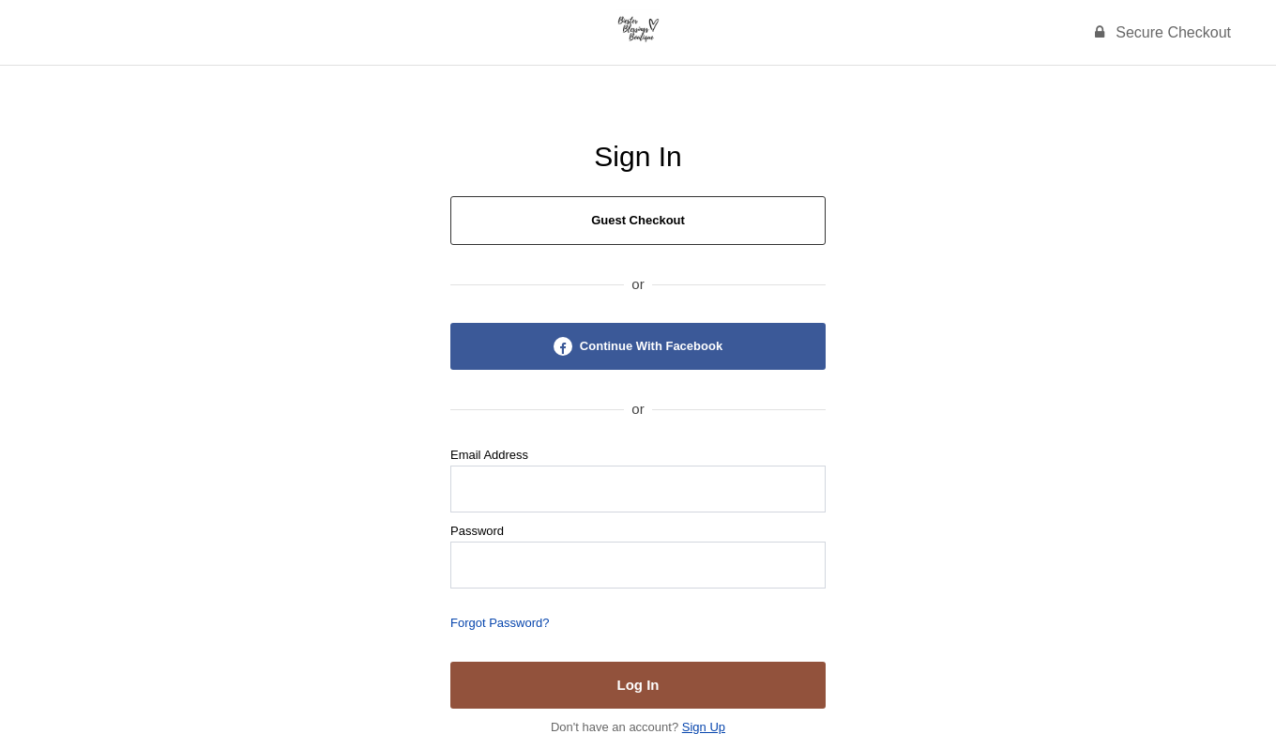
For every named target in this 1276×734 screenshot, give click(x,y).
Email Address (489, 455)
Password (477, 531)
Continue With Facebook (638, 346)
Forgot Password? (500, 623)
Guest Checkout (638, 220)
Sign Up (703, 727)
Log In (638, 685)
